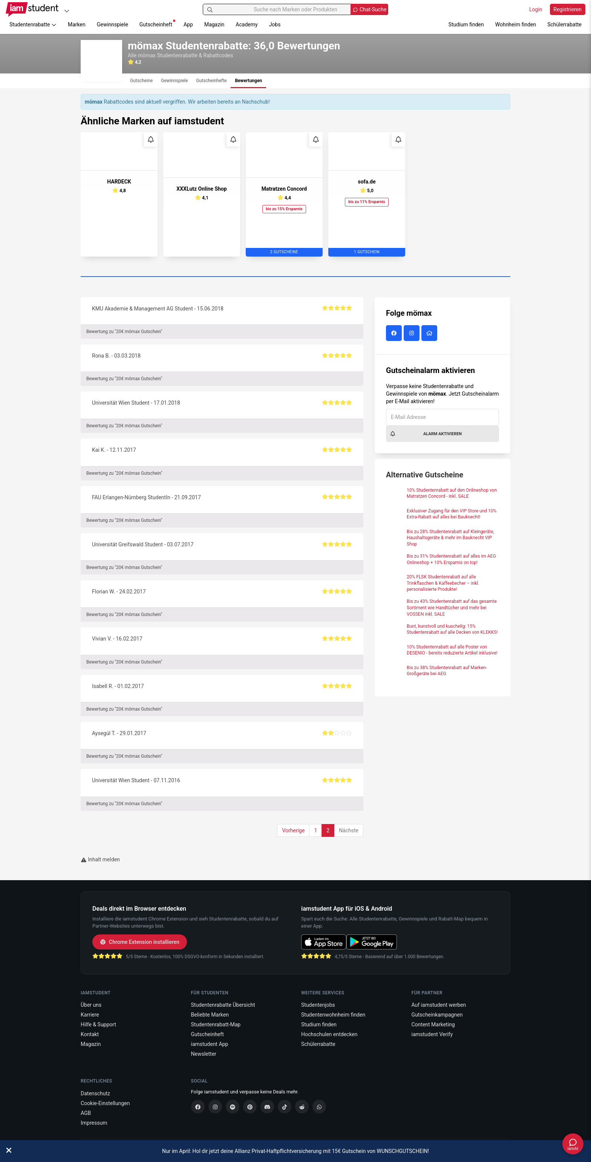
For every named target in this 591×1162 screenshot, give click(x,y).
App (188, 24)
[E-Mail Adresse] (442, 417)
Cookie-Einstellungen (105, 1103)
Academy (246, 24)
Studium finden (466, 24)
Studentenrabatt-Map (216, 1024)
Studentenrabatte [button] (33, 24)
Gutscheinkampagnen (437, 1015)
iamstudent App (209, 1044)
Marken (77, 24)
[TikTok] (284, 1106)
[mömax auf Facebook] (395, 333)
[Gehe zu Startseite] (32, 9)
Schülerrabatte (564, 24)
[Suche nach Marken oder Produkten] (296, 9)
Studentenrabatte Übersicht (223, 1005)
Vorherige (293, 830)
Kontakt (90, 1034)
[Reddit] (302, 1106)
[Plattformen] (66, 11)
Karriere (90, 1015)
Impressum (94, 1123)
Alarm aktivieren (426, 433)
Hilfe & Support (98, 1024)
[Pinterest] (250, 1106)
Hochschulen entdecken (329, 1034)
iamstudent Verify (432, 1034)
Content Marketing (433, 1024)
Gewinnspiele (112, 24)
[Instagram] (215, 1106)
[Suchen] (210, 9)
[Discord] (267, 1106)
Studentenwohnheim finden (333, 1015)
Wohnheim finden (515, 24)
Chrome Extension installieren (139, 942)
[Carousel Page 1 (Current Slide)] (295, 277)
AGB (86, 1113)
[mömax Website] (430, 333)
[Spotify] (232, 1106)
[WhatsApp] (319, 1106)
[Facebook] (198, 1106)
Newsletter (203, 1054)
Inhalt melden (100, 859)
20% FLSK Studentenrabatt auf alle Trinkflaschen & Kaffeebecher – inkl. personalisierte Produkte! (443, 583)
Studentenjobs (318, 1005)
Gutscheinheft (157, 24)
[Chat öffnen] (572, 1143)
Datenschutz (95, 1093)
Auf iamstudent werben (439, 1005)
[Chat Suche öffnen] (369, 9)
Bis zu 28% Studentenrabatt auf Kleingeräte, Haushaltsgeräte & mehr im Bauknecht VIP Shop (450, 538)
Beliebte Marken (210, 1015)
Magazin (214, 24)
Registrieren (568, 9)
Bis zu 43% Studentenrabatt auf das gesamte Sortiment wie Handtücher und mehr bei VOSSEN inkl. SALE (452, 608)
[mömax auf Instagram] (412, 333)
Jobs (275, 24)
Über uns (91, 1005)
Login (535, 9)
